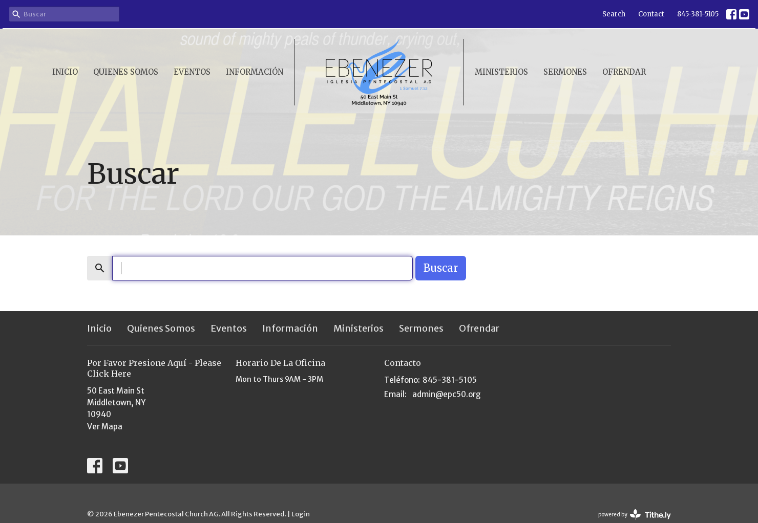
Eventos (192, 72)
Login (300, 514)
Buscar (441, 268)
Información (254, 72)
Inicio (65, 72)
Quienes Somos (125, 72)
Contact (651, 14)
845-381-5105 (698, 14)
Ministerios (501, 72)
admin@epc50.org (446, 394)
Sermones (565, 72)
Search (613, 14)
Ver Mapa (104, 426)
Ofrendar (624, 72)
